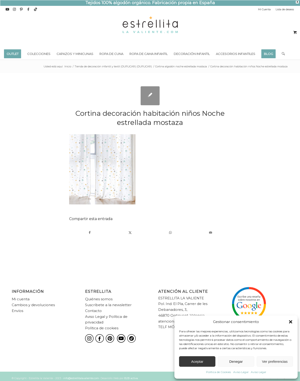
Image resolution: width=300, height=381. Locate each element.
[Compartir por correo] (211, 232)
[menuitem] (264, 9)
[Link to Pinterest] (21, 9)
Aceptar (197, 361)
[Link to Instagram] (14, 9)
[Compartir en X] (130, 232)
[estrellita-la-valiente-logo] (150, 30)
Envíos (17, 310)
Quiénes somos (98, 299)
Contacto (93, 310)
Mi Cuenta (264, 9)
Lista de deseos (285, 9)
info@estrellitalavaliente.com (81, 378)
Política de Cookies (218, 372)
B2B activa (131, 378)
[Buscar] (282, 54)
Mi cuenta (21, 299)
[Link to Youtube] (7, 9)
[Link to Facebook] (28, 9)
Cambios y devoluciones (33, 305)
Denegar (236, 361)
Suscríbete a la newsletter (108, 305)
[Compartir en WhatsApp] (170, 232)
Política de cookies (101, 328)
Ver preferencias (275, 361)
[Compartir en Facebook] (89, 232)
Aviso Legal (240, 372)
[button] (290, 321)
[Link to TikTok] (35, 9)
